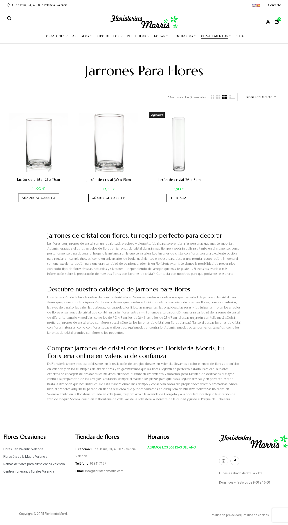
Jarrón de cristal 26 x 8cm (179, 179)
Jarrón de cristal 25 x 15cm (38, 179)
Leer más (179, 198)
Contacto (274, 5)
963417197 (98, 463)
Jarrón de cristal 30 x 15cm (109, 179)
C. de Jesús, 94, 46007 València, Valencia (37, 5)
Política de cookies (256, 515)
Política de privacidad (226, 515)
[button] (277, 21)
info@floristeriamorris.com (104, 471)
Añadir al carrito (38, 197)
